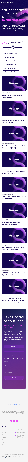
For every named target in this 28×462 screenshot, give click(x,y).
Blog (3, 442)
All (4, 42)
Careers (3, 434)
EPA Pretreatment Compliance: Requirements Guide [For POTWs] (13, 299)
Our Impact (4, 432)
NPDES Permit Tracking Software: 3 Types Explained (13, 274)
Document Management (9, 57)
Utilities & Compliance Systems (11, 72)
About (3, 429)
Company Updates (8, 49)
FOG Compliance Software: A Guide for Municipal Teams (13, 172)
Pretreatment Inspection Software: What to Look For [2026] (13, 248)
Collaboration (18, 46)
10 (18, 302)
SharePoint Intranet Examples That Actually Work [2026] (13, 147)
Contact (3, 444)
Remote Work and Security (10, 68)
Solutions (4, 437)
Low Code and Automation (10, 60)
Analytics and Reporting (15, 42)
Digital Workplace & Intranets (10, 53)
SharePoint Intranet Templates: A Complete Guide (13, 121)
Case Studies (4, 439)
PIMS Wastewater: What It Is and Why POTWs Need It (14, 198)
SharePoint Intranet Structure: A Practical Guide (12, 96)
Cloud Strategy (7, 46)
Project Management (9, 64)
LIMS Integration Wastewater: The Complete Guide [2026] (13, 223)
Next (21, 302)
